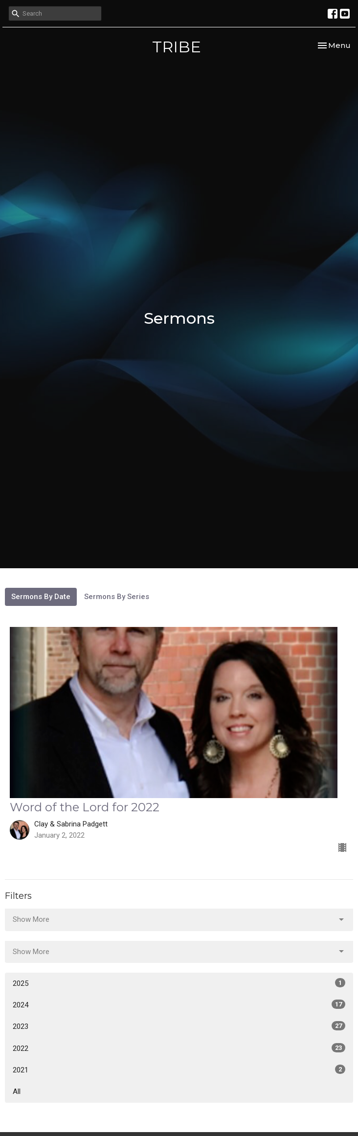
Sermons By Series (116, 596)
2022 (179, 1048)
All (17, 1091)
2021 (179, 1069)
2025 (179, 983)
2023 (179, 1026)
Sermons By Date (40, 596)
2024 (179, 1004)
